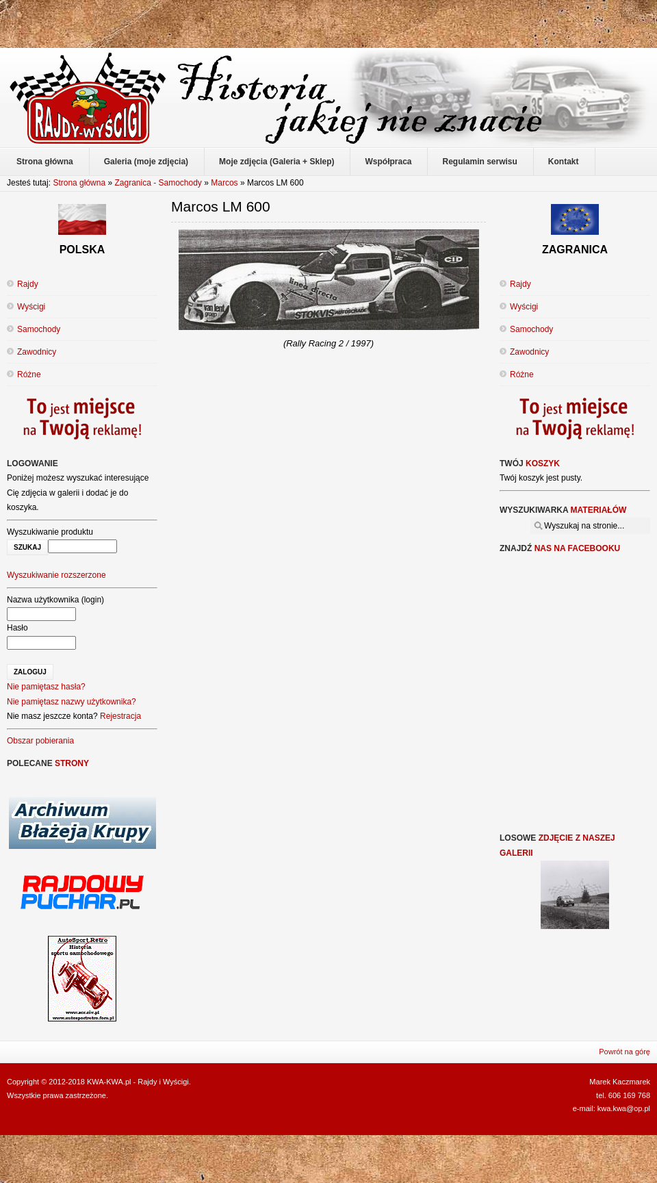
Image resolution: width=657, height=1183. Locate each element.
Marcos (224, 183)
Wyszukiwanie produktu (50, 532)
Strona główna (79, 183)
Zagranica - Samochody (157, 183)
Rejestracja (120, 716)
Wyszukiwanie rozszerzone (56, 575)
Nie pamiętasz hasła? (46, 686)
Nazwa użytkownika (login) (55, 600)
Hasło (17, 628)
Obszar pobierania (40, 741)
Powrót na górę (624, 1051)
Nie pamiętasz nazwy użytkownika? (71, 702)
